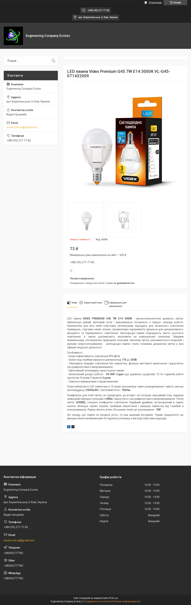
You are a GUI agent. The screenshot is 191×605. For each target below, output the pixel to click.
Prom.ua (113, 598)
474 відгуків (155, 2)
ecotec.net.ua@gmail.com (22, 127)
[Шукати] (53, 60)
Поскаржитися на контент (96, 601)
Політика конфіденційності (126, 601)
